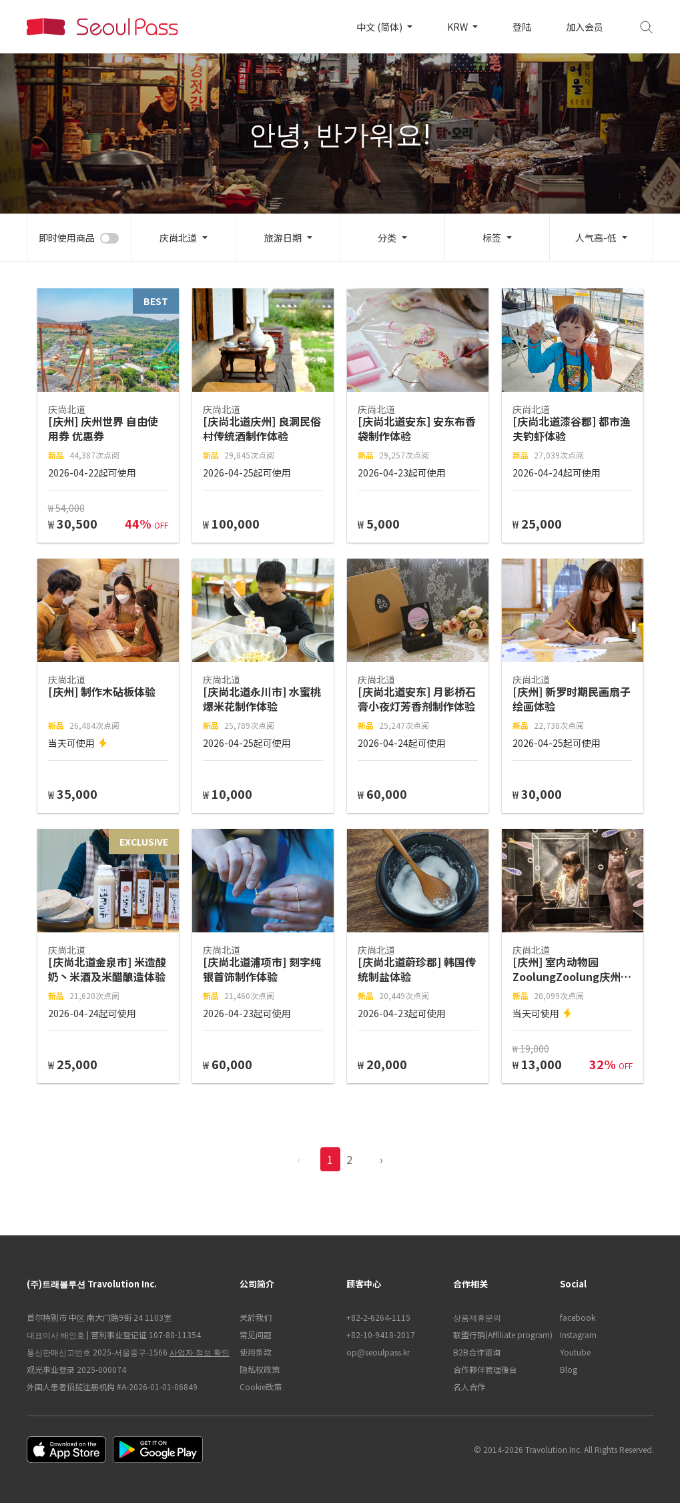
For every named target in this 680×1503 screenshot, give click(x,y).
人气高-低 (596, 237)
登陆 (522, 26)
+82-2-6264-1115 (378, 1317)
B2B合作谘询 (476, 1352)
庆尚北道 (178, 237)
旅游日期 (283, 237)
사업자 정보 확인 (199, 1352)
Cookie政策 (261, 1386)
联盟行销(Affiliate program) (500, 1334)
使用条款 (256, 1352)
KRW (458, 26)
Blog (568, 1369)
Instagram (578, 1334)
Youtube (575, 1352)
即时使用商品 (67, 237)
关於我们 (256, 1317)
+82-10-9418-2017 (380, 1334)
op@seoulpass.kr (378, 1352)
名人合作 (469, 1386)
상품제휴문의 (477, 1317)
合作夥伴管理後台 (485, 1369)
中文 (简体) (380, 26)
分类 (387, 237)
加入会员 (584, 26)
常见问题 (256, 1334)
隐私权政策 (260, 1369)
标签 (491, 237)
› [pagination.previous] (381, 1159)
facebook (577, 1317)
